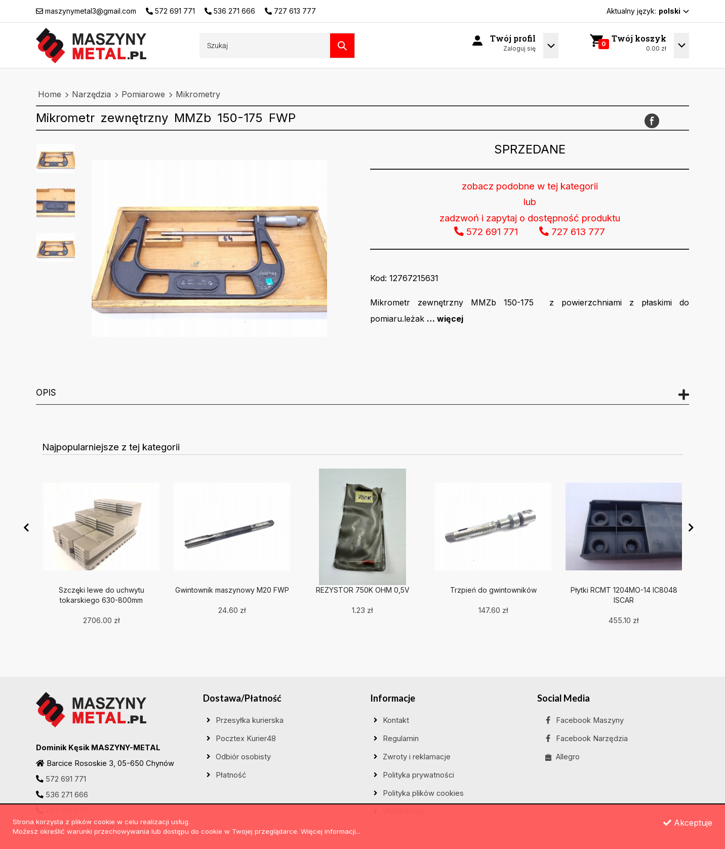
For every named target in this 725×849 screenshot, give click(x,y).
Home (49, 94)
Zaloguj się (519, 48)
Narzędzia (91, 94)
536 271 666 (67, 794)
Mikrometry (198, 94)
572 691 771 (66, 779)
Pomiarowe (143, 94)
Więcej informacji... (330, 831)
